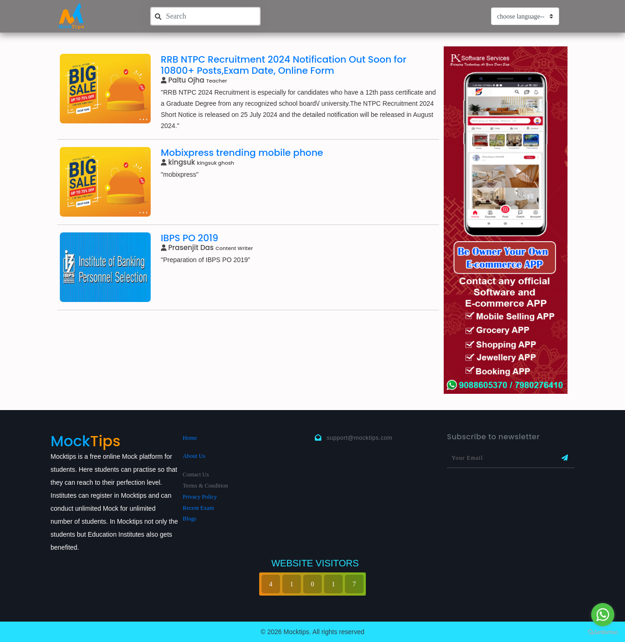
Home (190, 438)
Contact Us (196, 474)
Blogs (189, 518)
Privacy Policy (200, 497)
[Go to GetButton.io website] (603, 632)
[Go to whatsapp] (602, 614)
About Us (194, 456)
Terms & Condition (205, 485)
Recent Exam (198, 508)
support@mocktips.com (360, 438)
